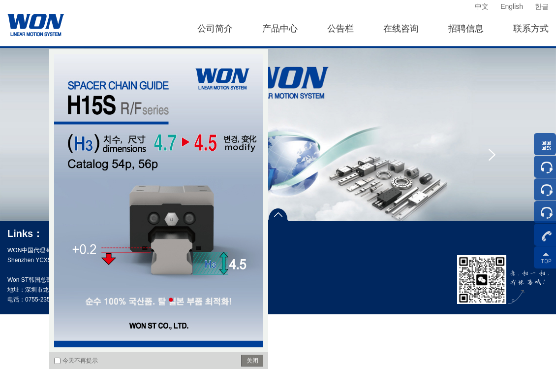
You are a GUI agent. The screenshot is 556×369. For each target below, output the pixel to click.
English (511, 6)
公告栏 (340, 29)
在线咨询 (401, 29)
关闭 (252, 360)
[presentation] (492, 155)
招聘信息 (466, 29)
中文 (482, 6)
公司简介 (215, 29)
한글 (542, 6)
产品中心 (280, 29)
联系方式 (531, 29)
